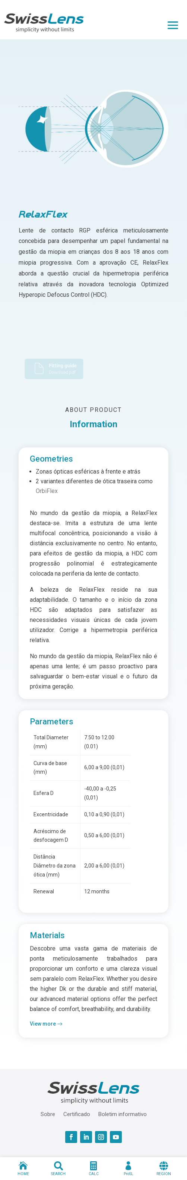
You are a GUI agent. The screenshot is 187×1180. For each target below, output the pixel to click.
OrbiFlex (47, 491)
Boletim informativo (122, 1114)
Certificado (76, 1114)
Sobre (48, 1114)
